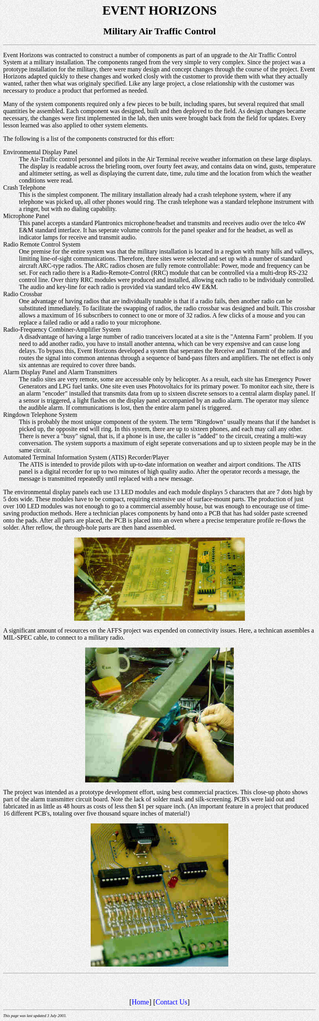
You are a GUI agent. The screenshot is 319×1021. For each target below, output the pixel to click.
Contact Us (172, 1002)
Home (140, 1002)
